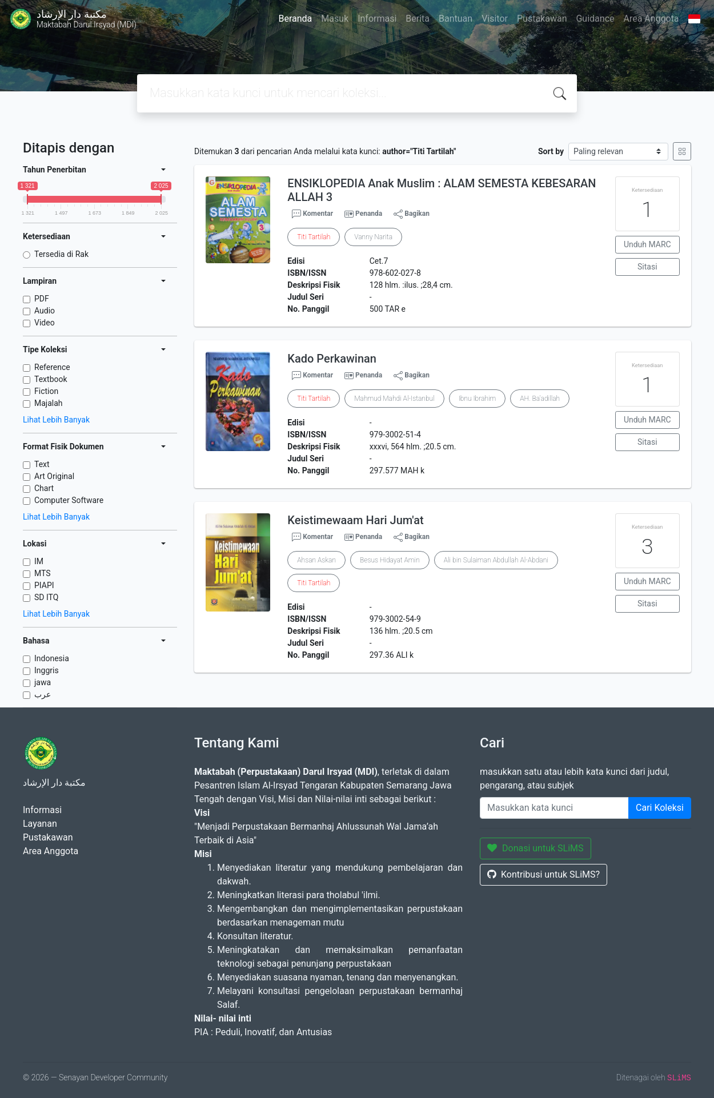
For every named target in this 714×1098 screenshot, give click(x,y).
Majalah (48, 403)
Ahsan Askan (316, 560)
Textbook (50, 379)
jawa (42, 682)
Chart (44, 488)
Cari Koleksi (660, 807)
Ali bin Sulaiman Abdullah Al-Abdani (496, 560)
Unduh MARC (647, 244)
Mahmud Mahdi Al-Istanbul (394, 399)
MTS (42, 573)
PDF (41, 298)
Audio (44, 310)
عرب (42, 694)
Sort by (551, 151)
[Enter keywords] (554, 808)
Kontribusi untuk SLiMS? (543, 874)
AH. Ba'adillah (540, 399)
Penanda (368, 214)
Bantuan (455, 18)
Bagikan (412, 214)
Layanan (40, 823)
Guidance (595, 18)
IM (38, 561)
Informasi (377, 18)
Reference (52, 367)
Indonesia (51, 658)
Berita (418, 18)
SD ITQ (46, 597)
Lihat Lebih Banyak (56, 419)
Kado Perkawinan (331, 358)
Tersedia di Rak (61, 254)
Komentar (312, 214)
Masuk (334, 18)
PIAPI (44, 585)
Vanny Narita (373, 237)
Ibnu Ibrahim (477, 399)
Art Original (54, 476)
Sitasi (647, 266)
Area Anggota (651, 18)
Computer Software (68, 500)
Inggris (46, 670)
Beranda (295, 18)
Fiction (46, 391)
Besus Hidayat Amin (390, 560)
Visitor (495, 18)
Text (42, 464)
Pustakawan (542, 18)
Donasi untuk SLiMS (535, 848)
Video (44, 322)
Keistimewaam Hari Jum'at (355, 520)
